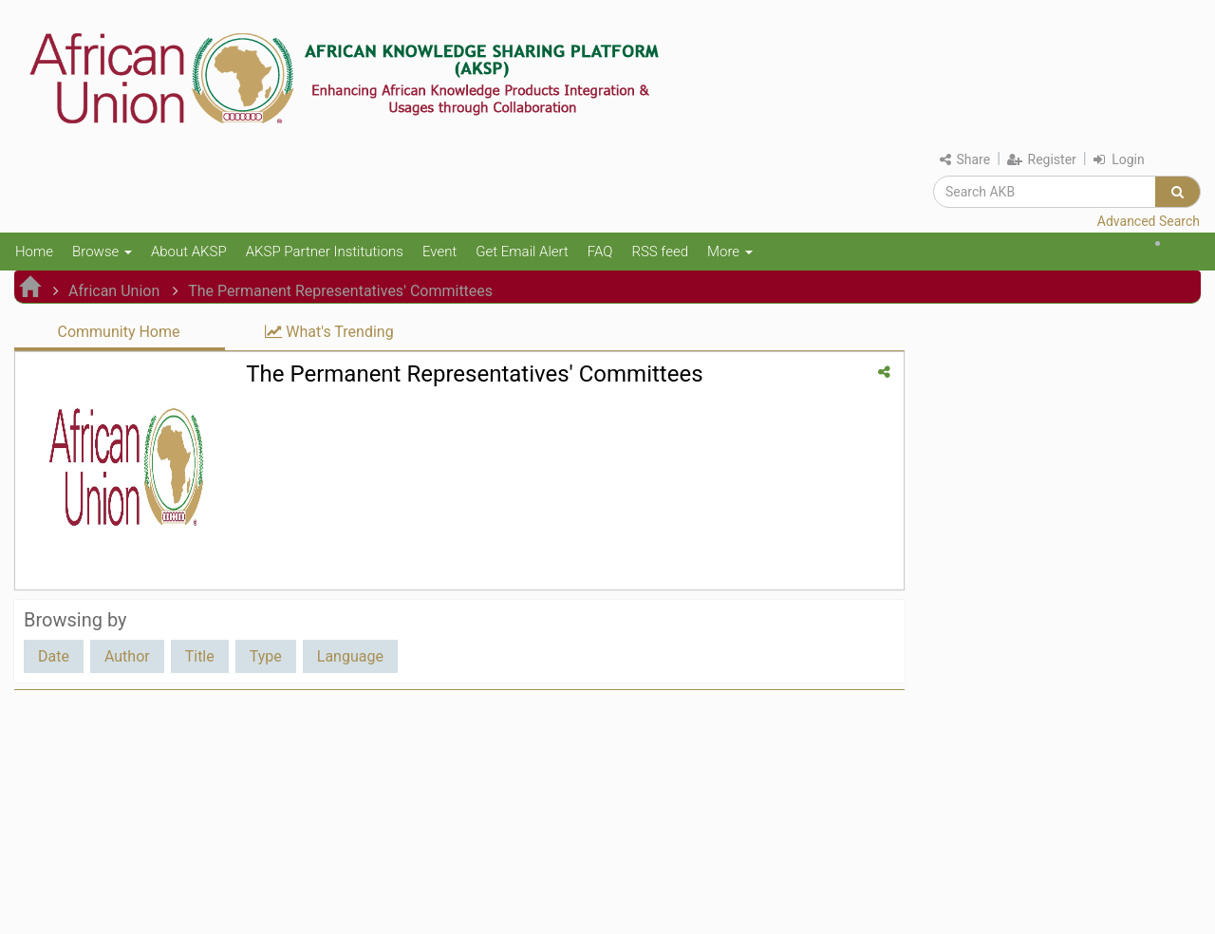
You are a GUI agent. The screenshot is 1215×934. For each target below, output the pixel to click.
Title (200, 656)
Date (53, 656)
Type (266, 656)
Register (1041, 159)
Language (350, 656)
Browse (102, 251)
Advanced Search (1148, 221)
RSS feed (659, 251)
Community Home (118, 332)
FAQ (600, 251)
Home (34, 251)
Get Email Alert (522, 251)
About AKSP (189, 251)
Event (439, 251)
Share (965, 159)
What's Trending (329, 332)
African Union (113, 291)
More (730, 251)
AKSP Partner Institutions (324, 251)
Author (127, 656)
